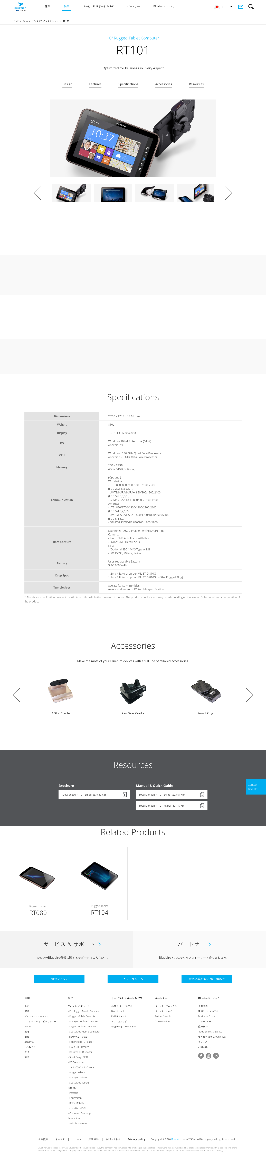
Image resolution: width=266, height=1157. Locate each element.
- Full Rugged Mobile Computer (84, 1011)
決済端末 (72, 1087)
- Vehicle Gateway (77, 1123)
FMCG (27, 1026)
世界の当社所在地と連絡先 (212, 1036)
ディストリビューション (36, 1016)
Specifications (128, 84)
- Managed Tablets (77, 1077)
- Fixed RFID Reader (78, 1046)
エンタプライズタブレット (45, 21)
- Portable (73, 1092)
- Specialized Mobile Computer (84, 1031)
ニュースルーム (206, 1021)
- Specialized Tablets (78, 1082)
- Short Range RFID (78, 1057)
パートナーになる (163, 1011)
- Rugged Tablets (77, 1072)
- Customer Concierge (79, 1113)
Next (228, 193)
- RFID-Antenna (76, 1062)
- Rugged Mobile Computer (82, 1016)
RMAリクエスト (119, 1016)
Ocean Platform (163, 1021)
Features (95, 84)
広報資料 (203, 1026)
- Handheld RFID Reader (80, 1041)
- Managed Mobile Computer (83, 1021)
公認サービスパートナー (123, 1026)
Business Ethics (206, 1016)
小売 (26, 1006)
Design (67, 84)
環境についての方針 (208, 1011)
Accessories (163, 84)
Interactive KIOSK (77, 1108)
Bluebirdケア (118, 1011)
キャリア (202, 1041)
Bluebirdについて (208, 998)
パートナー (161, 998)
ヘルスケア (29, 1046)
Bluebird (176, 1139)
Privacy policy (137, 1139)
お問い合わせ (205, 1046)
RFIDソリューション (78, 1036)
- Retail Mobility (76, 1103)
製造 (26, 1057)
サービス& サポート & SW (126, 998)
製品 (25, 21)
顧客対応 (29, 1041)
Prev (37, 193)
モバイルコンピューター (80, 1006)
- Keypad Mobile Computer (82, 1026)
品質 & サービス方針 (122, 1006)
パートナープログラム (166, 1006)
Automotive (74, 1118)
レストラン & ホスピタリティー (40, 1021)
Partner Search (162, 1016)
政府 (26, 1031)
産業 (27, 998)
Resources (196, 84)
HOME (15, 21)
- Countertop (75, 1098)
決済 (26, 1052)
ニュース (76, 1139)
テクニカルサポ (119, 1021)
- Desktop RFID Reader (80, 1052)
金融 (26, 1036)
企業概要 (203, 1006)
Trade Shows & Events (210, 1031)
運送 (26, 1011)
